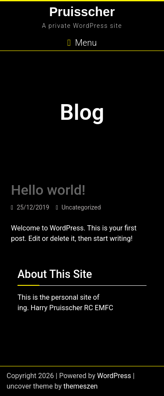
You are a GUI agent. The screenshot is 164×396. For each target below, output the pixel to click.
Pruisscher (82, 12)
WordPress (114, 376)
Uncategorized (81, 207)
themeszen (80, 386)
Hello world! (48, 190)
